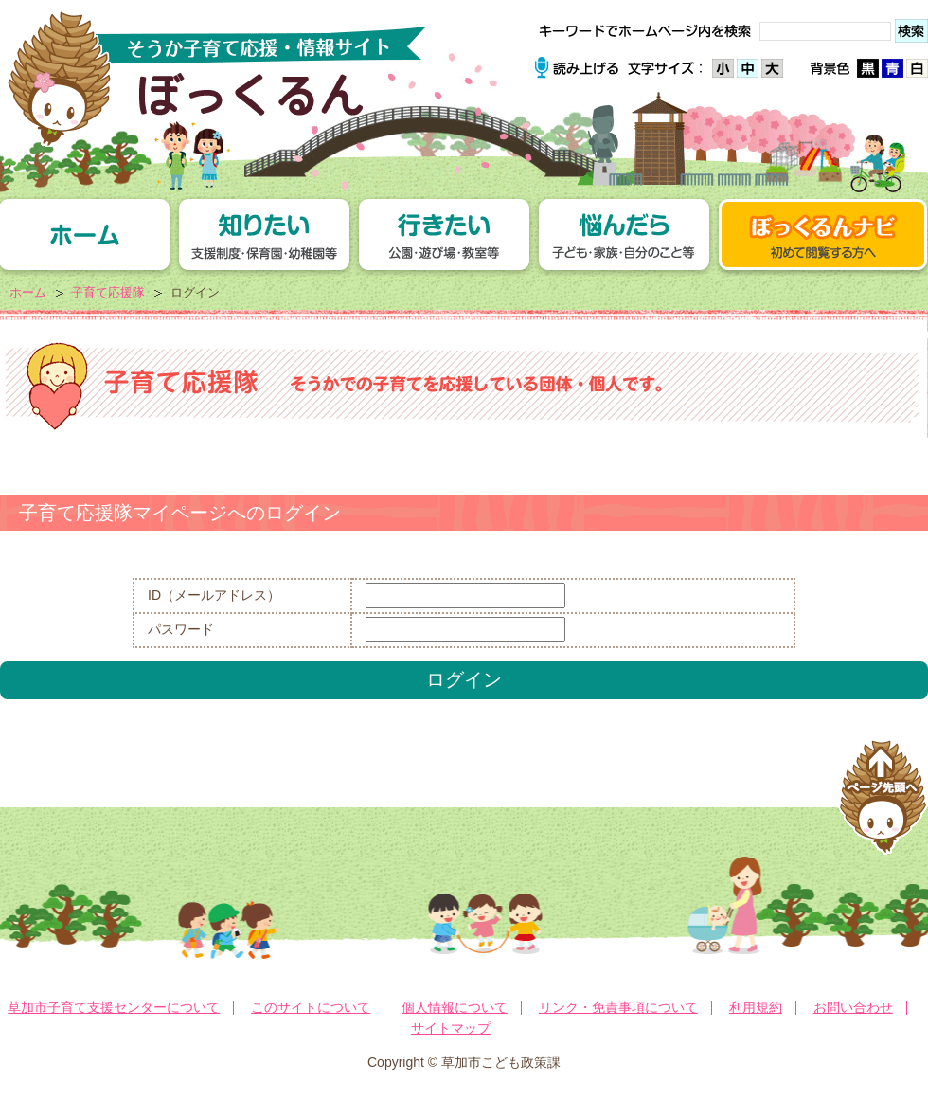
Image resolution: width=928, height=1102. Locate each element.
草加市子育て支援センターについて (114, 1007)
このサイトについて (310, 1007)
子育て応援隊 (108, 292)
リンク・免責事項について (618, 1007)
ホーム (27, 292)
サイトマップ (451, 1028)
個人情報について (455, 1007)
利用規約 (755, 1007)
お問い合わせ (853, 1007)
